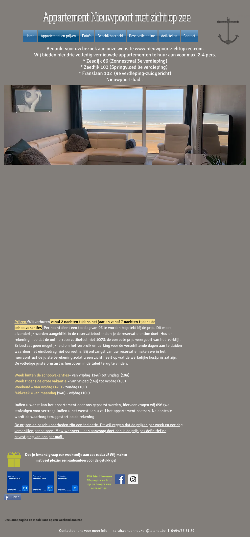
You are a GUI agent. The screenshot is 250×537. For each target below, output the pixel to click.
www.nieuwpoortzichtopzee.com (169, 49)
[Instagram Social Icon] (133, 479)
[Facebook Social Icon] (120, 479)
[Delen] (12, 497)
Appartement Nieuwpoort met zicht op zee (117, 17)
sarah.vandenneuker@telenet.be (139, 530)
